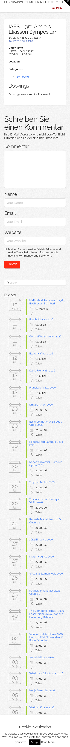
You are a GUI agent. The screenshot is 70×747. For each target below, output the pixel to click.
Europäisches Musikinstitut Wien (33, 2)
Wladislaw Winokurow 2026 (46, 673)
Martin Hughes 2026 (41, 556)
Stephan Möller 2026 (42, 482)
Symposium (24, 76)
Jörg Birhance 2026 (41, 539)
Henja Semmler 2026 (42, 690)
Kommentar (17, 146)
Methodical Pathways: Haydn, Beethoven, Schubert (47, 302)
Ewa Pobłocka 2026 (41, 319)
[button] (66, 3)
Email (11, 213)
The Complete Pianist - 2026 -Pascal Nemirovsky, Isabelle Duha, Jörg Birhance (47, 614)
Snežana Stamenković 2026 (46, 573)
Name (11, 194)
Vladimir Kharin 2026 (41, 707)
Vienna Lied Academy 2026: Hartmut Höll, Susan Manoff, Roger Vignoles (46, 637)
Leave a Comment (21, 41)
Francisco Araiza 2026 (42, 387)
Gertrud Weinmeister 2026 (45, 336)
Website (13, 232)
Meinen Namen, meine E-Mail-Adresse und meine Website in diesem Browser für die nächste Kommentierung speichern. (34, 252)
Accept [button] (34, 742)
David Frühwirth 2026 (42, 370)
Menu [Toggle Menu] (57, 7)
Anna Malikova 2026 (41, 657)
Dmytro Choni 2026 (41, 404)
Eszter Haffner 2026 (41, 353)
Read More (48, 742)
